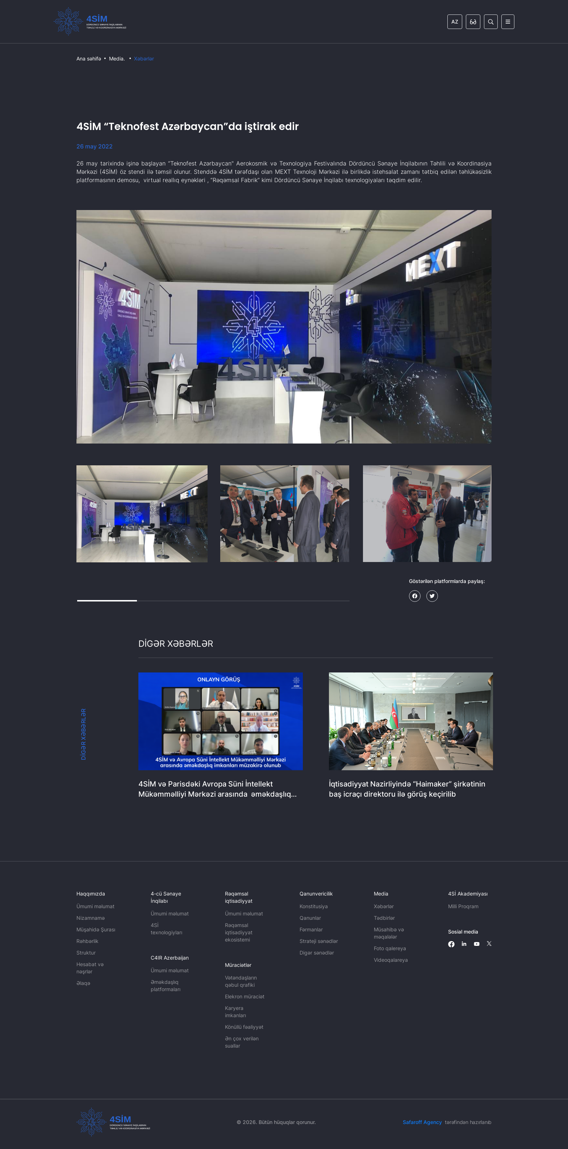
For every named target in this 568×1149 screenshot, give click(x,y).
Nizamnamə (90, 918)
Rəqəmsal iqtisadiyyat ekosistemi (238, 932)
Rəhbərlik (87, 941)
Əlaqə (83, 983)
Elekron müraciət (244, 996)
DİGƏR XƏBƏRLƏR (83, 734)
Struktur (86, 952)
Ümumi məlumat (95, 906)
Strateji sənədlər (319, 941)
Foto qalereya (390, 948)
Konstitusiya (314, 906)
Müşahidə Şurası (95, 929)
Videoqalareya (391, 960)
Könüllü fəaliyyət (244, 1027)
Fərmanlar (311, 929)
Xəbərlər (144, 58)
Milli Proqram (463, 906)
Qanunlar (310, 918)
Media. (117, 58)
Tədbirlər (384, 918)
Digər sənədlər (317, 952)
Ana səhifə (88, 58)
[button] (142, 513)
